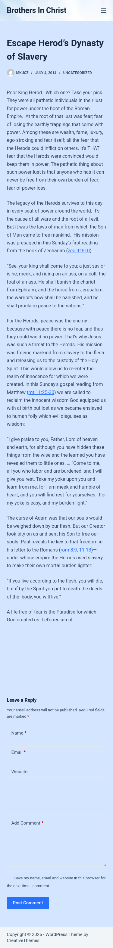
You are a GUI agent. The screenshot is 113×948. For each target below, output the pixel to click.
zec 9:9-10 (79, 250)
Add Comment (27, 823)
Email (18, 752)
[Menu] (103, 10)
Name (19, 733)
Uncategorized (77, 73)
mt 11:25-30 (41, 392)
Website (19, 771)
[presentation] (48, 795)
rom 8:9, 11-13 (76, 550)
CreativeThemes (23, 940)
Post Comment (28, 903)
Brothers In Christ (37, 10)
